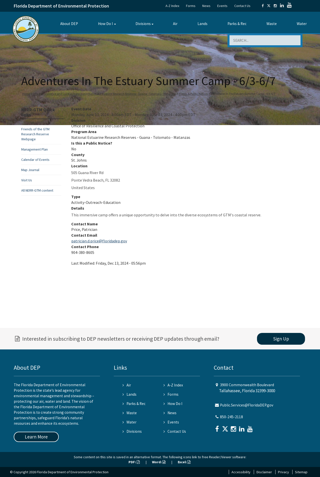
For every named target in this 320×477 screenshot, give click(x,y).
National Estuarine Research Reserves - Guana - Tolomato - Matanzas (132, 94)
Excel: (184, 462)
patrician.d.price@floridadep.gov (99, 240)
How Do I (105, 23)
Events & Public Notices (193, 94)
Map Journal (30, 170)
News (206, 6)
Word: (159, 462)
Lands (203, 23)
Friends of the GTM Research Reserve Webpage (35, 134)
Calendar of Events (35, 159)
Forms (191, 6)
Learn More (36, 437)
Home (26, 94)
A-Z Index (172, 6)
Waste (271, 23)
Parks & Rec (237, 23)
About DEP (69, 23)
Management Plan (34, 149)
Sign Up (281, 339)
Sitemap (301, 472)
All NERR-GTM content (37, 190)
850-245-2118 (231, 416)
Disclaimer (264, 472)
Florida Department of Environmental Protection (61, 6)
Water (302, 23)
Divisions (143, 23)
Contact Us (242, 6)
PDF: (134, 462)
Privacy (283, 472)
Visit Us (26, 180)
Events (222, 6)
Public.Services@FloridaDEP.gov (246, 405)
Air (175, 23)
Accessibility (241, 472)
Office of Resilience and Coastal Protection (59, 94)
